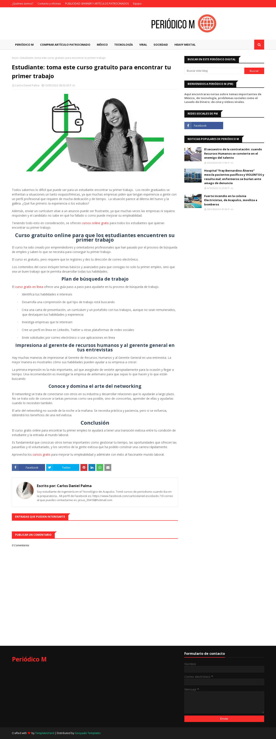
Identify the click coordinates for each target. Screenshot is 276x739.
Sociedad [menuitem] (161, 45)
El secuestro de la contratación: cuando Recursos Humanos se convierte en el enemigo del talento (233, 153)
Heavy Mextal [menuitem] (185, 45)
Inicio (15, 58)
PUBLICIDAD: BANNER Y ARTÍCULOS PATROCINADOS (97, 3)
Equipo (137, 3)
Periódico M (29, 659)
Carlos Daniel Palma (27, 85)
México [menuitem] (102, 45)
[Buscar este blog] (214, 71)
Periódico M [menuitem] (24, 45)
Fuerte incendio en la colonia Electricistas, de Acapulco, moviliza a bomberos (230, 200)
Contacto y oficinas (49, 3)
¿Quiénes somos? (22, 3)
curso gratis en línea (29, 287)
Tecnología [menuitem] (123, 45)
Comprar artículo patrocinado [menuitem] (65, 45)
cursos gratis (41, 454)
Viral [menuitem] (143, 45)
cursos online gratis (95, 223)
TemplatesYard (44, 733)
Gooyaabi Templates (87, 733)
